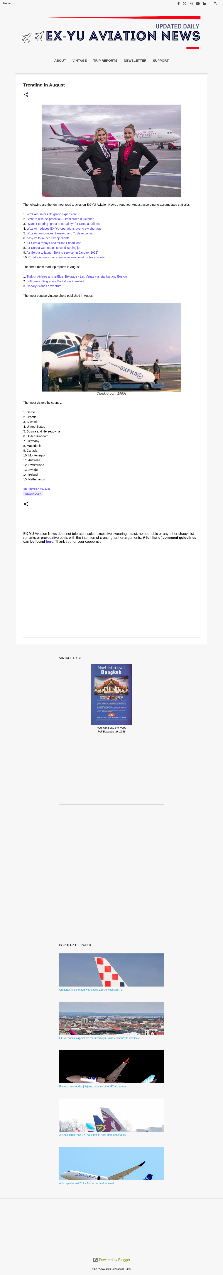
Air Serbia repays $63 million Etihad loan (54, 243)
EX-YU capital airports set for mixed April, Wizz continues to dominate (99, 1038)
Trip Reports (105, 60)
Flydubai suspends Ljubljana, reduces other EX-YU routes (92, 1086)
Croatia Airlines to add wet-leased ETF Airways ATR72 (90, 989)
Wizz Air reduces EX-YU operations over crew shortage (64, 228)
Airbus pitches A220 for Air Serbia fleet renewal (86, 1183)
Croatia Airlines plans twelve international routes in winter (66, 257)
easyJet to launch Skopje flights (48, 238)
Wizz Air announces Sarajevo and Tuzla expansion (61, 233)
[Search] (215, 3)
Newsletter (135, 60)
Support (161, 60)
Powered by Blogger (111, 1260)
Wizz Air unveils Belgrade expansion (51, 214)
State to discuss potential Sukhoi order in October (60, 219)
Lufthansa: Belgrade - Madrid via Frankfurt (55, 281)
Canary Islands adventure (44, 286)
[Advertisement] (111, 770)
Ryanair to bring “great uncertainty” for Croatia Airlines (63, 223)
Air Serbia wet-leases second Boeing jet (53, 247)
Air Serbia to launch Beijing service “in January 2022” (62, 252)
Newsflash (33, 493)
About (60, 60)
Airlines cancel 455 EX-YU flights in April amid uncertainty (92, 1134)
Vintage (80, 60)
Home (6, 3)
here (49, 541)
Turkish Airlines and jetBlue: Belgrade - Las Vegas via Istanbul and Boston (77, 276)
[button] (26, 95)
